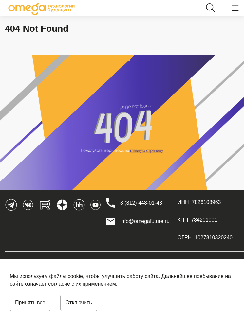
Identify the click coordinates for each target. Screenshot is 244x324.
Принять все (30, 302)
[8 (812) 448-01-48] (141, 203)
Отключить (79, 302)
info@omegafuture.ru (145, 221)
